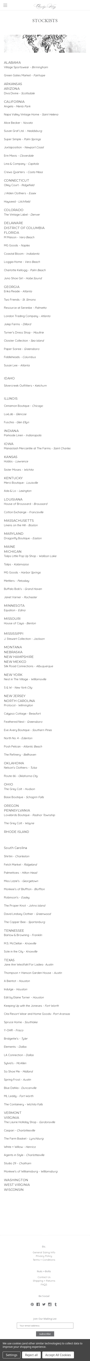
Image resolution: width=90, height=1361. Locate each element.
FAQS (44, 1284)
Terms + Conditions (44, 1259)
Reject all (31, 1355)
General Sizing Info (44, 1252)
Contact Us (44, 1277)
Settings (11, 1355)
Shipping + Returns (44, 1280)
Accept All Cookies (58, 1355)
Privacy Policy (44, 1255)
